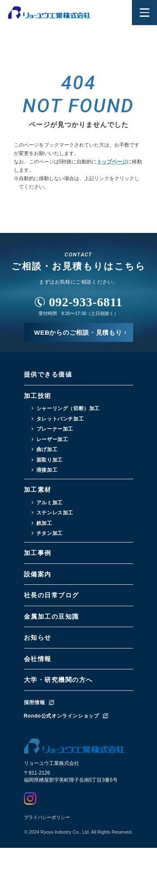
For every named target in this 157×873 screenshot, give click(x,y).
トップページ (112, 162)
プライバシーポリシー (47, 817)
